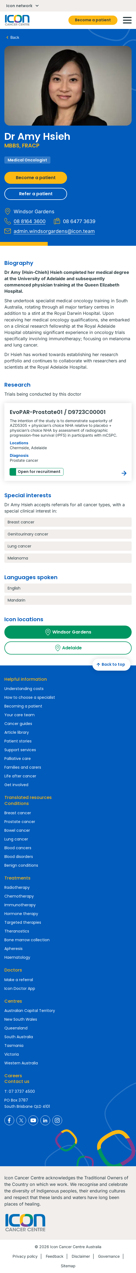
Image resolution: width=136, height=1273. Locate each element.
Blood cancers (17, 848)
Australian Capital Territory (29, 1010)
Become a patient (93, 20)
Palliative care (17, 758)
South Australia (18, 1037)
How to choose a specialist (29, 697)
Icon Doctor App (19, 988)
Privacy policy (25, 1256)
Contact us (16, 1081)
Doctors (13, 970)
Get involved (16, 785)
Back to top (110, 664)
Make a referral (18, 979)
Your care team (19, 715)
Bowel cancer (17, 830)
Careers (13, 1076)
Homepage (16, 20)
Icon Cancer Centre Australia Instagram (57, 1120)
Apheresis (13, 948)
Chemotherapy (19, 896)
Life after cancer (20, 776)
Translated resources (28, 797)
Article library (16, 732)
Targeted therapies (22, 922)
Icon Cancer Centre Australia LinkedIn (45, 1120)
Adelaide (68, 648)
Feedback (55, 1256)
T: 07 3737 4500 (19, 1091)
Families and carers (22, 767)
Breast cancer (17, 813)
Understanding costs (24, 688)
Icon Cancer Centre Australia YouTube (33, 1120)
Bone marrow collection (27, 940)
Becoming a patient (23, 706)
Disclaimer (81, 1256)
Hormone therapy (21, 913)
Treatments (17, 878)
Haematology (17, 957)
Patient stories (18, 741)
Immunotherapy (20, 905)
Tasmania (13, 1045)
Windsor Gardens (68, 632)
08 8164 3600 (25, 221)
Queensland (16, 1028)
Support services (20, 750)
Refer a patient (36, 194)
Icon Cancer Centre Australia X (21, 1120)
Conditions (16, 803)
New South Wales (20, 1019)
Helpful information (25, 679)
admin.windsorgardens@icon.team (49, 231)
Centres (13, 1001)
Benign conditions (21, 865)
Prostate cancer (19, 821)
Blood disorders (18, 856)
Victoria (11, 1054)
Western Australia (21, 1063)
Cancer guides (18, 723)
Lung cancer (16, 839)
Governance (109, 1256)
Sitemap (68, 1265)
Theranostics (16, 931)
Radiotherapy (17, 887)
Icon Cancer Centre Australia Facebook (9, 1120)
